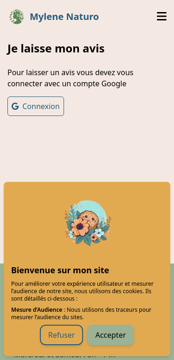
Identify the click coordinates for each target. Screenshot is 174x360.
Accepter (110, 335)
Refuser (61, 335)
